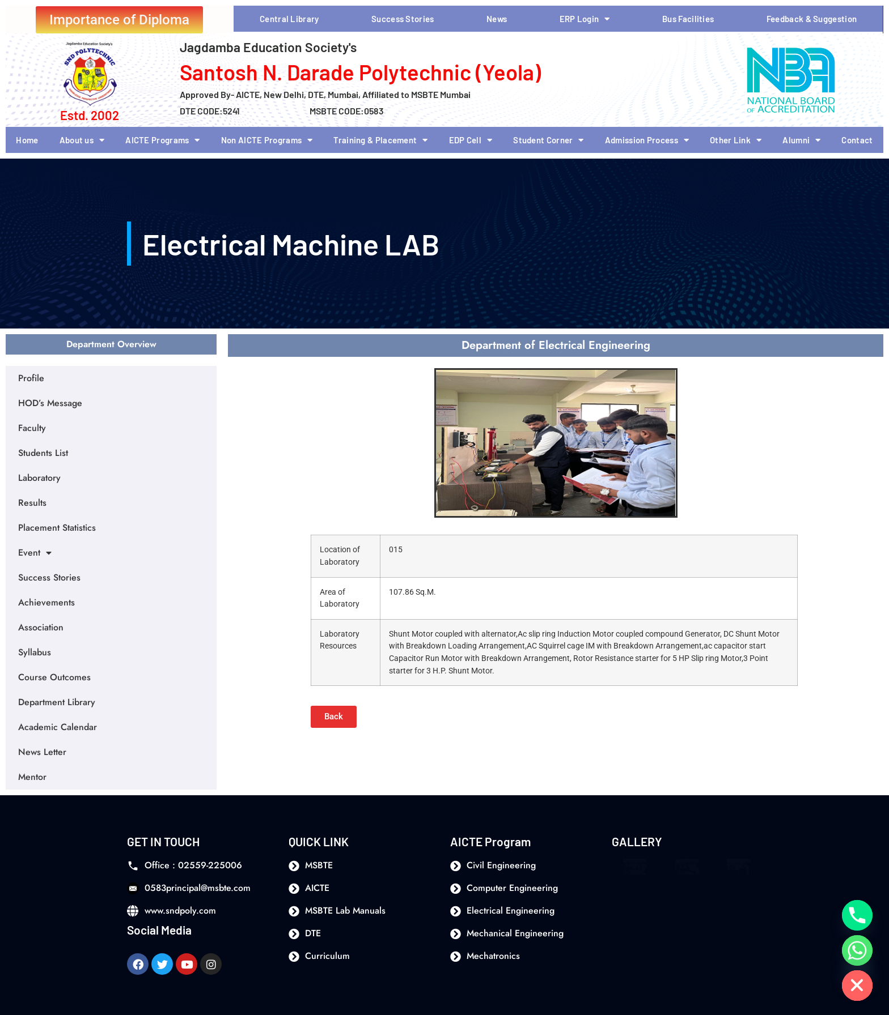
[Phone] (857, 915)
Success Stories (402, 19)
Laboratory (39, 477)
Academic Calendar (57, 726)
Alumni (801, 140)
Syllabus (34, 652)
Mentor (32, 776)
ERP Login (585, 19)
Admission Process (647, 140)
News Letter (42, 751)
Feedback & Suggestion (812, 19)
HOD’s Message (50, 403)
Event (35, 553)
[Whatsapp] (857, 950)
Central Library (289, 19)
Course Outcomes (54, 677)
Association (41, 627)
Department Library (56, 702)
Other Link (735, 140)
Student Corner (548, 140)
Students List (43, 452)
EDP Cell (471, 140)
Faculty (32, 427)
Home (27, 140)
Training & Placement (380, 140)
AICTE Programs (162, 140)
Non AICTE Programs (267, 140)
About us (82, 140)
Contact (857, 140)
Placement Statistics (57, 527)
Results (32, 502)
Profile (31, 378)
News (496, 19)
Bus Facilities (688, 19)
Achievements (46, 602)
